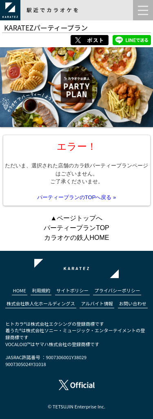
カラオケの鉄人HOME (76, 237)
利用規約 (41, 290)
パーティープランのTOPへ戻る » (76, 197)
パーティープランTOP (76, 227)
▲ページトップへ (77, 218)
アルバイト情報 (97, 303)
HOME (19, 290)
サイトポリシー (72, 290)
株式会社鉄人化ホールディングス (41, 303)
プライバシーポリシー (117, 290)
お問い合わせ (133, 303)
